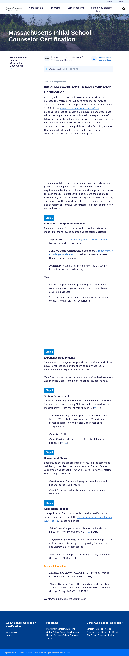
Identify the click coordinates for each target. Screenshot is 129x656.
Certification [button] (36, 7)
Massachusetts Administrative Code (79, 108)
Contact (120, 2)
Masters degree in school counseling (88, 239)
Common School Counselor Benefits (103, 632)
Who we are (11, 632)
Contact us (11, 635)
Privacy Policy (65, 652)
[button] (104, 9)
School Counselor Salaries (99, 628)
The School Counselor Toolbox (101, 635)
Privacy (110, 2)
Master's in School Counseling (60, 628)
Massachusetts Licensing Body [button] (105, 58)
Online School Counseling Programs (63, 632)
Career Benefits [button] (76, 7)
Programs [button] (55, 7)
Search (123, 8)
